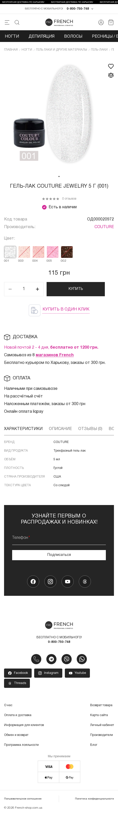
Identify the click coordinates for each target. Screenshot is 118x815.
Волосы (73, 36)
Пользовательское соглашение (23, 799)
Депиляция (41, 36)
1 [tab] (59, 176)
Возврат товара (101, 705)
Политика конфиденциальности (94, 799)
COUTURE (104, 227)
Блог (93, 745)
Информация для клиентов (24, 725)
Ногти (12, 36)
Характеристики (23, 429)
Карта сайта (99, 715)
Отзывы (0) (90, 429)
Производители (101, 735)
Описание (60, 429)
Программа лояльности (21, 745)
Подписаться (59, 555)
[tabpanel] (59, 114)
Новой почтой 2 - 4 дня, (51, 347)
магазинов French (55, 355)
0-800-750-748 (78, 8)
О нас (8, 705)
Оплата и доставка (17, 715)
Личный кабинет (102, 725)
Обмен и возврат (16, 735)
